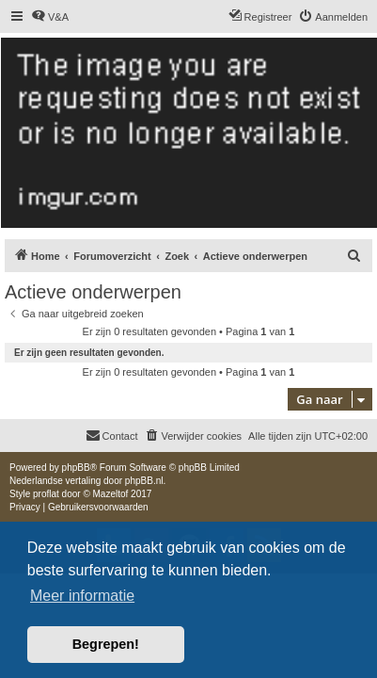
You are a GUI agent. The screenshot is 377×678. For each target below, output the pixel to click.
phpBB (76, 467)
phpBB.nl (144, 481)
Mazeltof (111, 494)
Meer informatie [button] (82, 596)
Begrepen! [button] (105, 644)
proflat (46, 494)
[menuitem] (50, 17)
